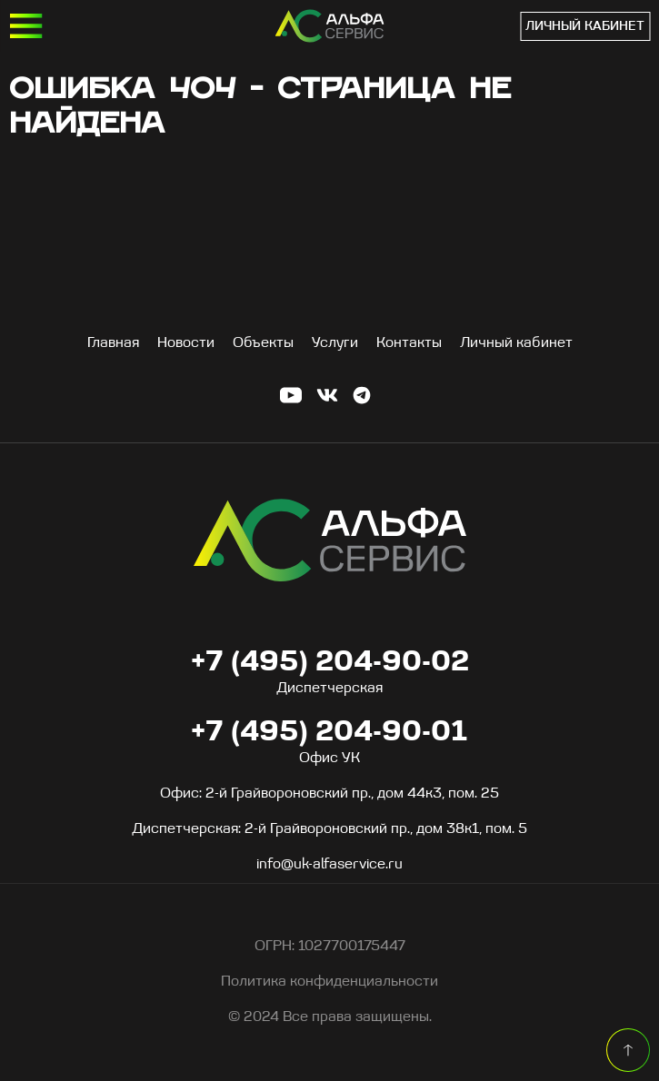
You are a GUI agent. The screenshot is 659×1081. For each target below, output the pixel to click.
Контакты (409, 343)
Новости (186, 343)
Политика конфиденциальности (329, 982)
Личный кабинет (584, 27)
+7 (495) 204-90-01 (505, 26)
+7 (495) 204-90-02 (330, 663)
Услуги (335, 343)
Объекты (263, 343)
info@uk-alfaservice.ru (329, 865)
